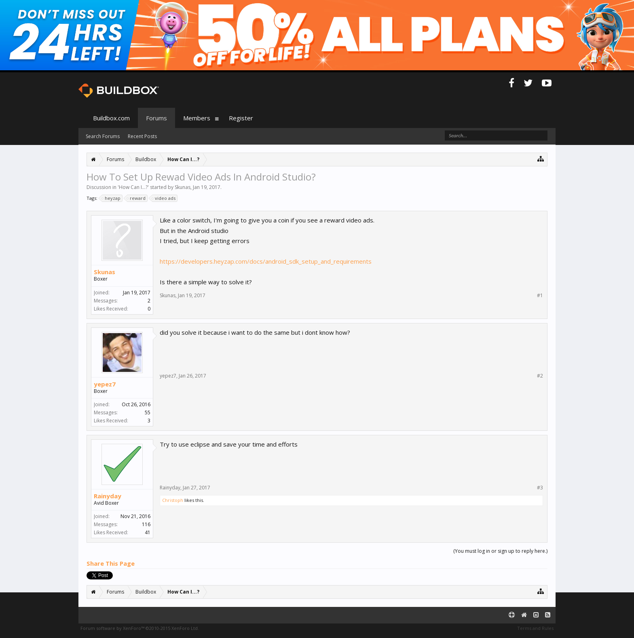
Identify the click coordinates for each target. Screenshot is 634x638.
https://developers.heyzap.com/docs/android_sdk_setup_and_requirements (266, 261)
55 (147, 412)
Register (241, 118)
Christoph (172, 500)
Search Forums (103, 136)
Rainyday (107, 496)
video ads (163, 198)
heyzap (111, 198)
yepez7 (105, 384)
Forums (156, 118)
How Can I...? (133, 187)
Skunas (182, 187)
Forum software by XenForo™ (139, 628)
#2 (540, 376)
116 (146, 524)
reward (136, 198)
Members (196, 118)
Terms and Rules (535, 628)
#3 (540, 488)
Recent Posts (142, 136)
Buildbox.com (111, 118)
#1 (540, 295)
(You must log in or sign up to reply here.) (500, 551)
